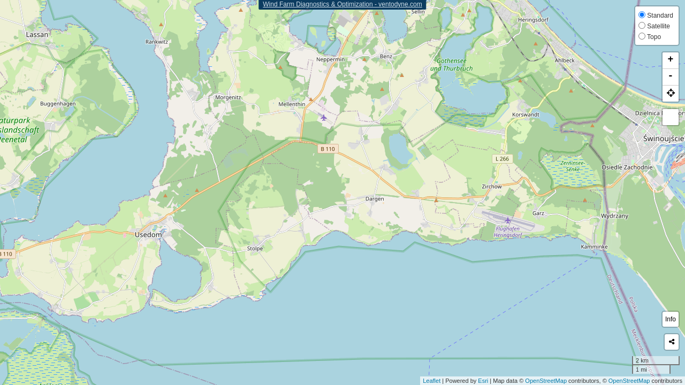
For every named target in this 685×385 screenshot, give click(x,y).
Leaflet (431, 381)
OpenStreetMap (546, 381)
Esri (483, 381)
